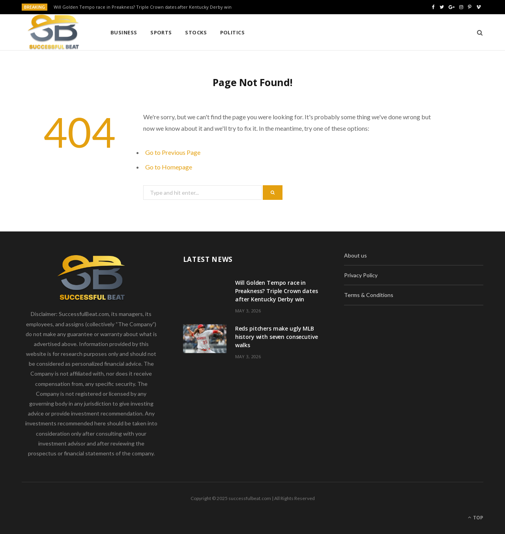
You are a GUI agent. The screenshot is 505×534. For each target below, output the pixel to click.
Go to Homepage (168, 167)
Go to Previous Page (172, 152)
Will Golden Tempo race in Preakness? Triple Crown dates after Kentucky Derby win (143, 7)
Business (123, 32)
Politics (232, 32)
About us (355, 255)
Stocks (196, 32)
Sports (161, 32)
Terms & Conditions (368, 294)
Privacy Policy (361, 275)
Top (475, 517)
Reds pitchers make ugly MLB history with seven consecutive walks (276, 337)
